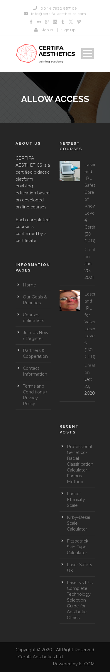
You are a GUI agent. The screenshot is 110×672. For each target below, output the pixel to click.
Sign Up (68, 29)
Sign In (46, 29)
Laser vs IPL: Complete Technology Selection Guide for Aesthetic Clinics (80, 600)
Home (29, 285)
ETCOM (87, 663)
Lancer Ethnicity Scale (76, 499)
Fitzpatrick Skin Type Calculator (77, 546)
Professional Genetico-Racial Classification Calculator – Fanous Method (80, 464)
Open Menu (87, 53)
